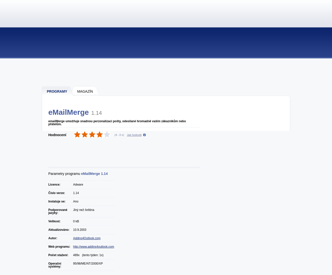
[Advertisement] (166, 72)
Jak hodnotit (134, 134)
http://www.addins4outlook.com (93, 246)
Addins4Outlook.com (87, 238)
